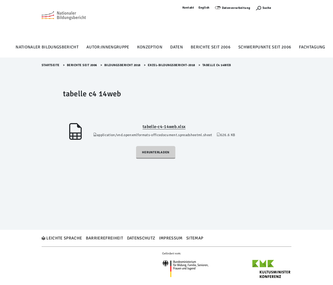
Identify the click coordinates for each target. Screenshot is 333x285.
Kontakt (188, 8)
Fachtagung (312, 47)
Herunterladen (155, 152)
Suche (266, 8)
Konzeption (149, 47)
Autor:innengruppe (107, 47)
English (204, 8)
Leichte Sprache (64, 238)
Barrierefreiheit (104, 238)
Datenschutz (141, 238)
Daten (176, 47)
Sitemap (194, 238)
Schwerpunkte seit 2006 (264, 47)
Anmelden (283, 8)
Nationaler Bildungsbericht (47, 47)
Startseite (51, 65)
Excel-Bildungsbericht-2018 (171, 65)
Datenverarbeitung (236, 8)
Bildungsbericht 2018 (122, 65)
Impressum (171, 238)
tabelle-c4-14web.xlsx (164, 126)
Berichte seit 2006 (210, 47)
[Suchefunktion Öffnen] (263, 8)
